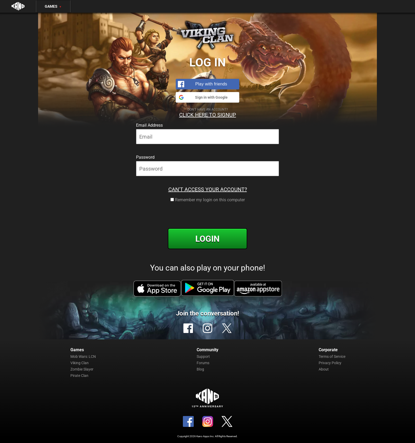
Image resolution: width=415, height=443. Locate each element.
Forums (203, 363)
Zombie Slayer (81, 369)
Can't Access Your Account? (207, 189)
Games (53, 6)
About (324, 369)
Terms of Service (332, 356)
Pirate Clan (79, 375)
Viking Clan (79, 363)
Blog (200, 369)
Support (203, 356)
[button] (207, 84)
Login (207, 239)
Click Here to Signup (207, 114)
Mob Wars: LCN (83, 356)
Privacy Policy (330, 363)
